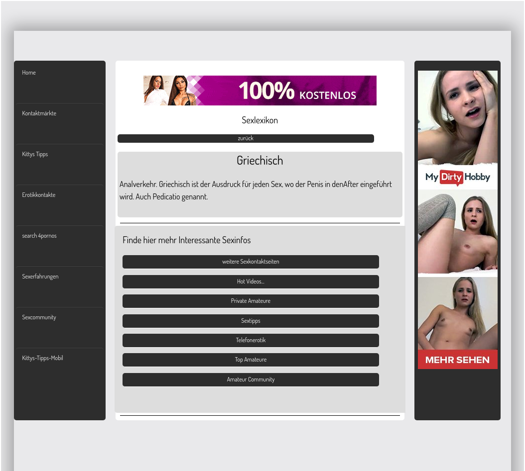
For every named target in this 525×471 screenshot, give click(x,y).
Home (28, 72)
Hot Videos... (250, 281)
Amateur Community (251, 379)
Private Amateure (250, 300)
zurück (246, 138)
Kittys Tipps (35, 154)
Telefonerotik (250, 340)
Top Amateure (251, 359)
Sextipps (250, 320)
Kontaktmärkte (39, 113)
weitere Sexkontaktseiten (250, 261)
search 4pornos (39, 235)
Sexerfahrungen (40, 276)
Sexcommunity (39, 317)
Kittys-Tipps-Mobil (42, 358)
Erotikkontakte (38, 194)
